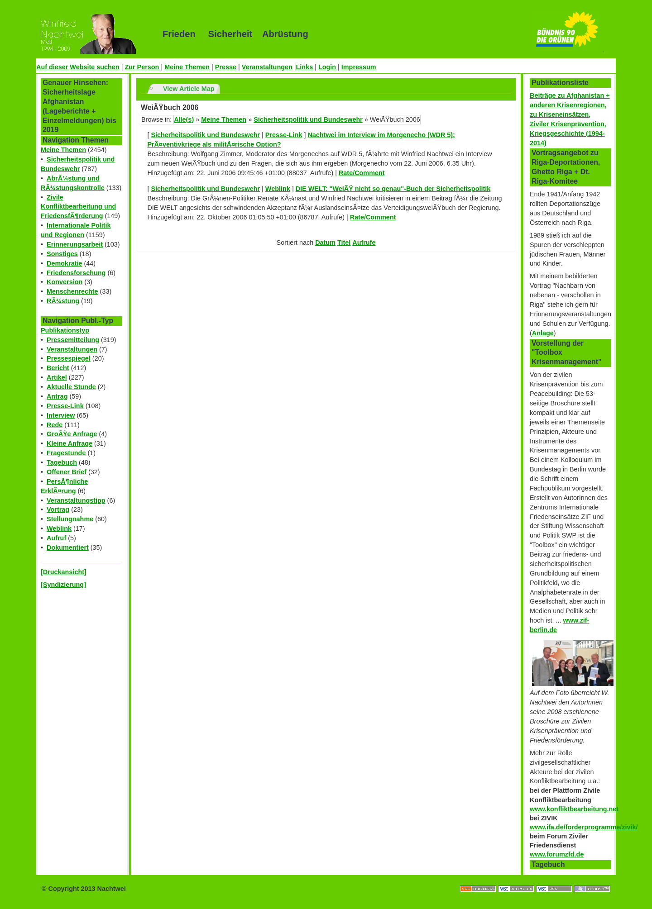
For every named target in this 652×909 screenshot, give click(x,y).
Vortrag (58, 509)
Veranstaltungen (267, 67)
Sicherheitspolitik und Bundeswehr (308, 119)
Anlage (543, 333)
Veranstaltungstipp (76, 500)
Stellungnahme (70, 519)
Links (304, 67)
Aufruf (56, 538)
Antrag (57, 396)
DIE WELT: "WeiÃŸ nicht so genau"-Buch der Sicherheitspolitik (393, 188)
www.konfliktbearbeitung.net (574, 809)
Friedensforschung (76, 272)
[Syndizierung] (63, 584)
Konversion (64, 282)
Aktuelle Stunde (71, 386)
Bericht (58, 367)
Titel (343, 242)
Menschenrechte (72, 291)
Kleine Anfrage (69, 443)
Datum (325, 242)
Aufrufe (363, 242)
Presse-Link (65, 405)
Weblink (59, 528)
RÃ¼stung (63, 301)
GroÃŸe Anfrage (72, 434)
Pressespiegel (69, 358)
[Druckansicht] (63, 572)
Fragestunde (66, 453)
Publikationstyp (65, 330)
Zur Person (142, 67)
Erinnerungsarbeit (75, 244)
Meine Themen (187, 67)
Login (327, 67)
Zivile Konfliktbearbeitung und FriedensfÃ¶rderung (78, 207)
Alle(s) (184, 119)
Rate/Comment (362, 172)
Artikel (57, 377)
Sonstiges (62, 253)
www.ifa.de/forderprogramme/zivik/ (584, 827)
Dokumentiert (68, 547)
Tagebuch (62, 462)
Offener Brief (66, 472)
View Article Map (189, 88)
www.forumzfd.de (557, 854)
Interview (61, 415)
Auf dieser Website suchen (78, 67)
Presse (225, 67)
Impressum (358, 67)
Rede (54, 424)
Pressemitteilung (73, 339)
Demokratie (64, 263)
